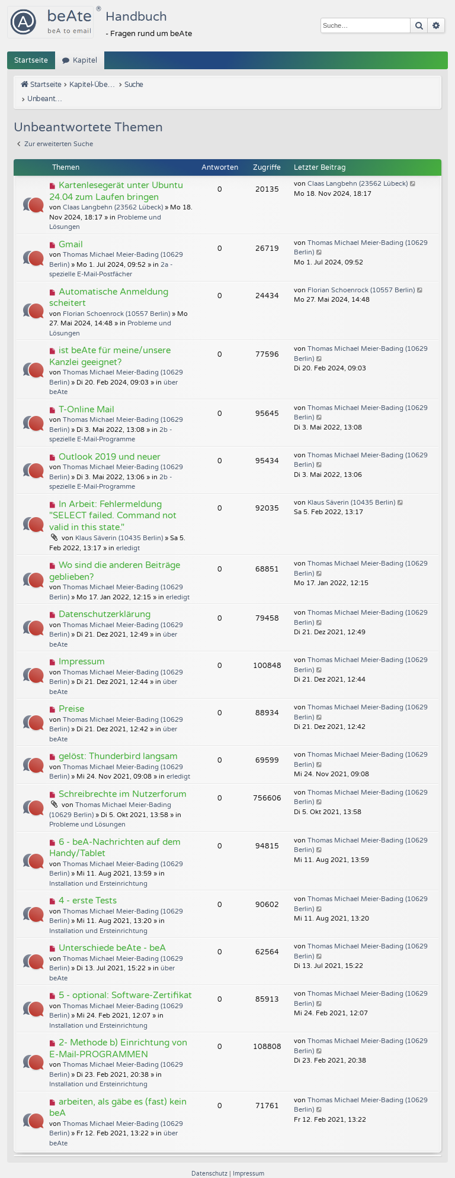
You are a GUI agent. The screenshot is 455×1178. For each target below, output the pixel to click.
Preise (71, 694)
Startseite (31, 60)
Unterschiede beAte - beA (112, 933)
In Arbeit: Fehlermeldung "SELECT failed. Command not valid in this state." (113, 501)
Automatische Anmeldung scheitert (108, 283)
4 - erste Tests (88, 886)
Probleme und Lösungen (87, 810)
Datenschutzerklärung (104, 600)
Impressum (82, 647)
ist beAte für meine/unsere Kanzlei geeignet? (110, 342)
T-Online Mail (86, 394)
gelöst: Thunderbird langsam (118, 742)
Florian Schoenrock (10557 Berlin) (116, 299)
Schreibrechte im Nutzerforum (123, 779)
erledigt (128, 533)
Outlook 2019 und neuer (110, 442)
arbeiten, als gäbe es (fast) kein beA (118, 1093)
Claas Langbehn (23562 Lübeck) (113, 193)
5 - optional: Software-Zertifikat (125, 981)
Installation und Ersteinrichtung (98, 869)
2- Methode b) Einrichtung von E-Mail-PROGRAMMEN (118, 1034)
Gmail (71, 229)
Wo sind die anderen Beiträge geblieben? (114, 557)
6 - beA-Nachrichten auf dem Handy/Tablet (115, 833)
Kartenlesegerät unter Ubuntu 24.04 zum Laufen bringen (116, 177)
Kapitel (85, 60)
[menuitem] (210, 1159)
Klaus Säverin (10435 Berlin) (119, 524)
